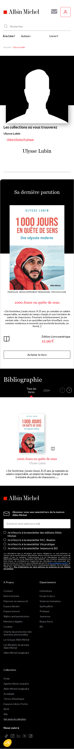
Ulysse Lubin (37, 463)
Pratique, (13, 292)
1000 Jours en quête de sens (37, 302)
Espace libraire (12, 606)
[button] (7, 743)
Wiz (6, 714)
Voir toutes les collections (15, 719)
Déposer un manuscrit (16, 601)
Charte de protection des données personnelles (18, 633)
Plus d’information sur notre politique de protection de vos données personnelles (37, 568)
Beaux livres (46, 621)
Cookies (8, 626)
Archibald (9, 693)
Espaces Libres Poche (16, 703)
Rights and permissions (16, 616)
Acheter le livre (37, 354)
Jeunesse (45, 616)
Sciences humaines (50, 601)
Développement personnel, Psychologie (42, 292)
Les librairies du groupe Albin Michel (16, 646)
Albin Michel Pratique (20, 139)
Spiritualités (46, 606)
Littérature (46, 590)
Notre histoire (11, 596)
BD (41, 626)
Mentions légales (13, 621)
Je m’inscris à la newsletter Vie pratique (31, 544)
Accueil (7, 47)
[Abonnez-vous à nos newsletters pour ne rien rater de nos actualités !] (53, 11)
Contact (8, 590)
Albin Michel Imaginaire (16, 652)
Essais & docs (47, 596)
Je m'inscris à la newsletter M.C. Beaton (31, 540)
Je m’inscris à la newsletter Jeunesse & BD (32, 548)
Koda (6, 678)
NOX (6, 709)
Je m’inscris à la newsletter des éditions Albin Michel (34, 534)
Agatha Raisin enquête (16, 683)
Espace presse (12, 611)
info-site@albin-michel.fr (58, 563)
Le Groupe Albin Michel (16, 639)
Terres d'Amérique (14, 698)
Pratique (44, 611)
